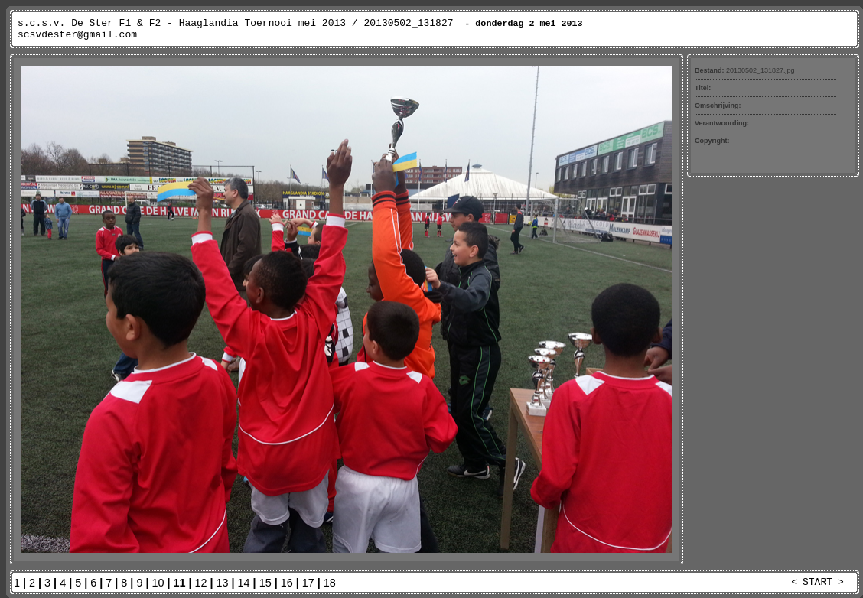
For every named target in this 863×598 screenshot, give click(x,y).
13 (223, 583)
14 (244, 583)
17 (308, 583)
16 (287, 583)
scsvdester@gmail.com (77, 35)
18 (330, 583)
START (817, 582)
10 (157, 583)
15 (265, 583)
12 (201, 583)
